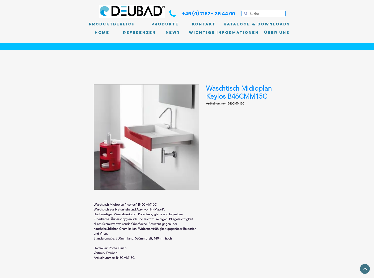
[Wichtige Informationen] (224, 32)
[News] (173, 32)
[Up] (365, 269)
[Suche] (263, 13)
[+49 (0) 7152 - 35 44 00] (208, 13)
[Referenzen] (139, 32)
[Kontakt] (204, 24)
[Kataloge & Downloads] (257, 24)
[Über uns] (277, 32)
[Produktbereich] (112, 24)
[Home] (102, 32)
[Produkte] (165, 24)
